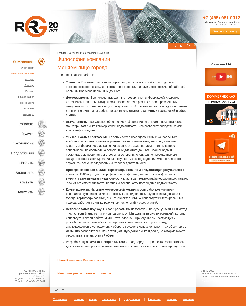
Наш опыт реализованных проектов (84, 273)
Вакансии (29, 108)
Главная (61, 53)
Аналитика (23, 172)
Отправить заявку (224, 31)
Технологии (23, 143)
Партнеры (28, 114)
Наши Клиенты (68, 260)
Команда (29, 85)
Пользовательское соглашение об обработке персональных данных (219, 279)
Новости (24, 124)
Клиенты (23, 182)
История (29, 79)
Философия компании (22, 73)
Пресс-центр (27, 102)
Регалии (29, 91)
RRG (36, 26)
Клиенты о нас (26, 97)
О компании (23, 61)
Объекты (23, 153)
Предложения (132, 299)
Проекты (23, 162)
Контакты (23, 192)
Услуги (23, 133)
